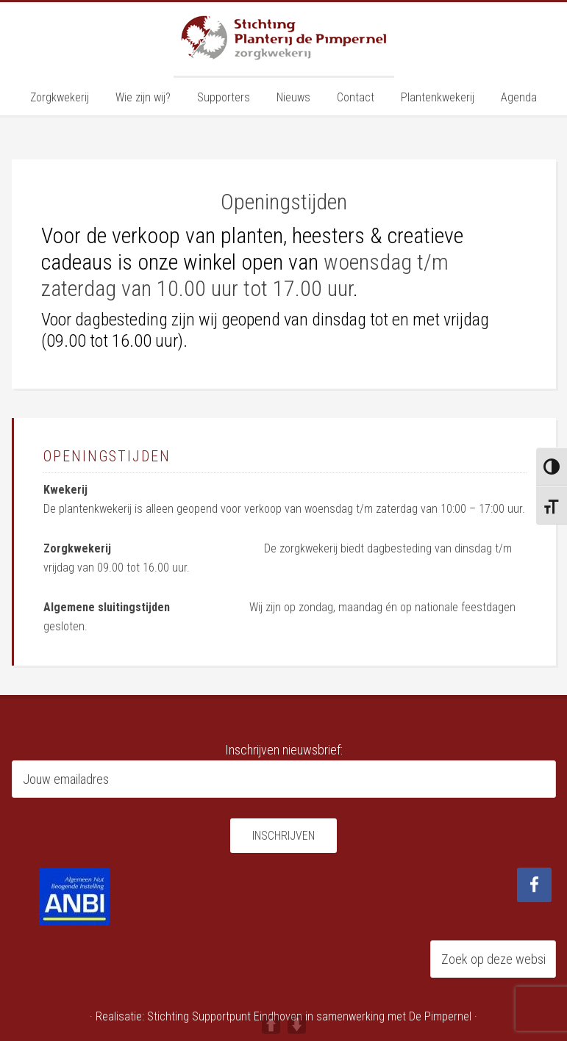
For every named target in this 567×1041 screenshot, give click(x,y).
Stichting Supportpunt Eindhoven (224, 1016)
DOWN (297, 1024)
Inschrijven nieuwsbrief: (284, 749)
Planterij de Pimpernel (284, 39)
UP (271, 1024)
